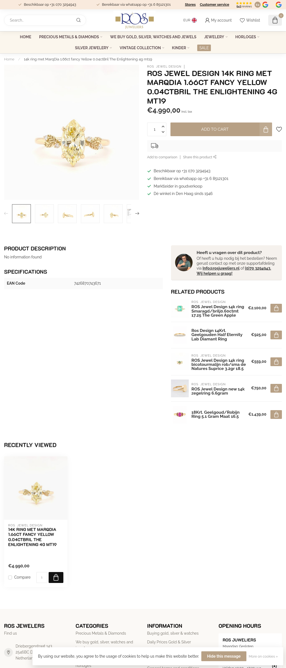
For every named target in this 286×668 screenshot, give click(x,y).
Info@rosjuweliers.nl (220, 268)
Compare (22, 577)
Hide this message (224, 656)
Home (25, 37)
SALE (204, 48)
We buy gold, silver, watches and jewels (153, 37)
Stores (190, 4)
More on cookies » (263, 656)
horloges (245, 37)
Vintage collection (140, 48)
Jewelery (214, 37)
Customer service (214, 4)
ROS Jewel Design (164, 66)
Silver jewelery (92, 48)
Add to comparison (162, 157)
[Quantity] (41, 577)
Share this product (199, 157)
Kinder (179, 48)
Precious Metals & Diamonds (69, 37)
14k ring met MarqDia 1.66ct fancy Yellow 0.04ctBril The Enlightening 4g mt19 (88, 59)
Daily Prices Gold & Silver (169, 642)
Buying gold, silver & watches (173, 633)
